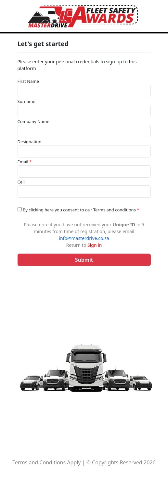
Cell (21, 182)
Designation (30, 141)
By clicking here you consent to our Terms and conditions (78, 210)
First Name (28, 81)
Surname (26, 101)
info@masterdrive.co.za (84, 238)
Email (25, 162)
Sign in (94, 245)
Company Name (33, 121)
